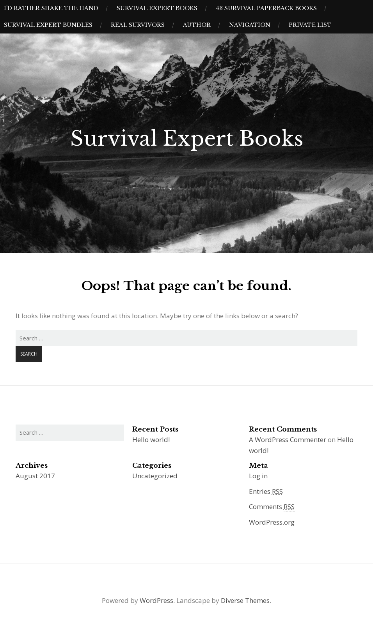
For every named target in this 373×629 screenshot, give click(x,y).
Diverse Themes (245, 600)
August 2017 (35, 475)
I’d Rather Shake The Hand (51, 8)
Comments (272, 506)
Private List (310, 24)
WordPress (156, 600)
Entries (266, 491)
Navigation (249, 24)
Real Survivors (138, 24)
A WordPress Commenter (287, 439)
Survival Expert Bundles (48, 24)
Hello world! (151, 439)
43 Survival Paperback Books (266, 8)
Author (197, 24)
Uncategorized (155, 475)
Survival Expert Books (157, 8)
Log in (258, 475)
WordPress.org (272, 522)
